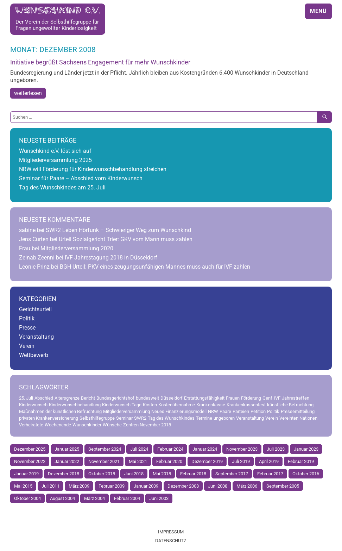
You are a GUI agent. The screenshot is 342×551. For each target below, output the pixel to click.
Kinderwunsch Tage (121, 404)
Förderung (251, 398)
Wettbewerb (33, 355)
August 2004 (62, 498)
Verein (26, 346)
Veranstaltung (36, 336)
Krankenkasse (210, 404)
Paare (225, 411)
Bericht (88, 398)
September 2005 (282, 486)
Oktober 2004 (27, 498)
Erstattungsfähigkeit (204, 398)
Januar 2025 (67, 449)
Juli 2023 (276, 449)
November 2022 (29, 461)
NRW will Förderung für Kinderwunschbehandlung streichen (92, 169)
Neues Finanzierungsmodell (179, 411)
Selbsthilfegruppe (97, 418)
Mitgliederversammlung (126, 411)
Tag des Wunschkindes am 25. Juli (62, 187)
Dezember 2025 (29, 449)
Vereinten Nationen (298, 418)
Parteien (241, 411)
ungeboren (224, 418)
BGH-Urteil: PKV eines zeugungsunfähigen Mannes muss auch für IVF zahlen (155, 266)
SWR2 (140, 418)
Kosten (150, 404)
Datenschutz (170, 540)
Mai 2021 (138, 461)
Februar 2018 (193, 473)
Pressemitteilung (298, 411)
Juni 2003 (159, 498)
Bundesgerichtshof (115, 398)
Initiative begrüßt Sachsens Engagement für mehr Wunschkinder (100, 62)
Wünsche (112, 424)
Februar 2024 (170, 449)
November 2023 (242, 449)
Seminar (124, 418)
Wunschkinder (86, 424)
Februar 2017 (270, 473)
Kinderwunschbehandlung (75, 404)
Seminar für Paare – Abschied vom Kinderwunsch (80, 178)
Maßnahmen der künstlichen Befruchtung (60, 411)
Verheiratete (31, 424)
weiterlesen (28, 93)
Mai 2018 (162, 473)
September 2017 (231, 473)
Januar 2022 (67, 461)
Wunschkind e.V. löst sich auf (55, 151)
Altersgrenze (67, 398)
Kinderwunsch (33, 404)
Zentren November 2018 (147, 424)
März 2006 (246, 486)
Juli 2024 (139, 449)
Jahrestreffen (295, 398)
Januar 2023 (306, 449)
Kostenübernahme (176, 404)
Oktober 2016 (305, 473)
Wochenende (58, 424)
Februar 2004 (127, 498)
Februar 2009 (112, 486)
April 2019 (269, 461)
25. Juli (26, 398)
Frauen (233, 398)
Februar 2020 (169, 461)
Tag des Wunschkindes (171, 418)
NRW (213, 411)
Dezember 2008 (183, 486)
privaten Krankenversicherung (48, 418)
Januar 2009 (146, 486)
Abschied (43, 398)
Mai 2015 (23, 486)
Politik (26, 318)
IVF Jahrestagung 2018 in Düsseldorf (111, 257)
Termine (204, 418)
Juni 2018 (134, 473)
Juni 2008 (217, 486)
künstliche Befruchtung (290, 404)
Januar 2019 (26, 473)
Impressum (171, 531)
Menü (318, 11)
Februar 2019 (301, 461)
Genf (267, 398)
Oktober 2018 (101, 473)
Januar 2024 (204, 449)
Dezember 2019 (207, 461)
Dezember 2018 (63, 473)
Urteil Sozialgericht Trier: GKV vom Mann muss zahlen (125, 239)
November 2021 (104, 461)
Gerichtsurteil (35, 309)
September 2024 (104, 449)
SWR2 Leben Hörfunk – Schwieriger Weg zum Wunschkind (118, 230)
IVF (277, 398)
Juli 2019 (241, 461)
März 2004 (94, 498)
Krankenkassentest (246, 404)
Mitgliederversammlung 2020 (76, 248)
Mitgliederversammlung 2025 (55, 160)
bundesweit (147, 398)
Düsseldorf (171, 398)
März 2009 (79, 486)
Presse (27, 327)
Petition (258, 411)
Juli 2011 (50, 486)
